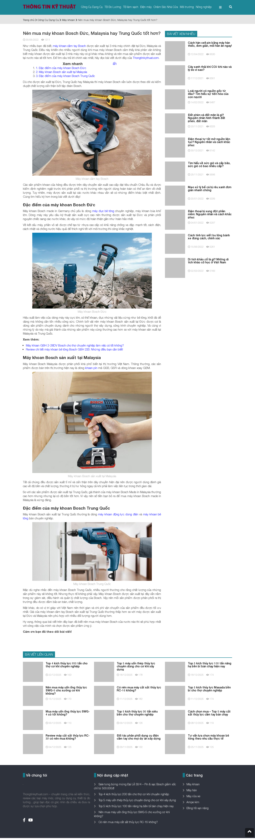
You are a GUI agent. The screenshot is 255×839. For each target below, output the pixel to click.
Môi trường (187, 7)
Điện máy (146, 7)
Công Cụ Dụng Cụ (92, 7)
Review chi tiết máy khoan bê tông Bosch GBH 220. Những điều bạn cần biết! (74, 349)
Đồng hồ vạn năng (197, 808)
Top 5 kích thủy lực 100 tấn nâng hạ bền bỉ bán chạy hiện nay (136, 806)
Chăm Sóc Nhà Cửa (166, 7)
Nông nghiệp (204, 7)
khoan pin (91, 368)
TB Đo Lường (113, 7)
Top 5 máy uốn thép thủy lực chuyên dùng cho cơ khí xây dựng (137, 800)
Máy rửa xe (193, 796)
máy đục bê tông (103, 211)
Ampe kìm (192, 802)
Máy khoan (68, 19)
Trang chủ (28, 19)
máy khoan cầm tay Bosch (69, 46)
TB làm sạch (130, 7)
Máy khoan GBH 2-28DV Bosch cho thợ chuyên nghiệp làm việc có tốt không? (75, 345)
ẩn (115, 63)
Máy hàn (191, 790)
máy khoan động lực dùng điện (118, 514)
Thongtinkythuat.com (146, 57)
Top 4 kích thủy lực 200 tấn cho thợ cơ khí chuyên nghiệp (133, 794)
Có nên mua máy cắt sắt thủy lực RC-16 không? (128, 822)
